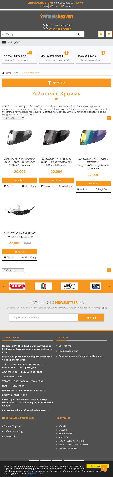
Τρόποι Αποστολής (12, 431)
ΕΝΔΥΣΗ (61, 429)
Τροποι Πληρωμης (12, 426)
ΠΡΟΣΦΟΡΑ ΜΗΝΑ (66, 448)
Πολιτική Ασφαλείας (67, 350)
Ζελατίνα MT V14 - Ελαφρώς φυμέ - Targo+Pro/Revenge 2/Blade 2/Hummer (19, 162)
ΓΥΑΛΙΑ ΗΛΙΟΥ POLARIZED (70, 441)
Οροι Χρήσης (63, 345)
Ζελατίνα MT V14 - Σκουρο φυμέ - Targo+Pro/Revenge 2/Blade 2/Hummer (56, 162)
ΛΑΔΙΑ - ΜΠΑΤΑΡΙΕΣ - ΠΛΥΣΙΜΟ (72, 444)
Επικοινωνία (67, 6)
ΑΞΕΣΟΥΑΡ (62, 437)
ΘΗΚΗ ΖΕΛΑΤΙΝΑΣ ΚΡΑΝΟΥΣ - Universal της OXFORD (20, 235)
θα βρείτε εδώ (35, 473)
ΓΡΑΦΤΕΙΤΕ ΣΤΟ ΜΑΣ (57, 302)
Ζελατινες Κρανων (31, 72)
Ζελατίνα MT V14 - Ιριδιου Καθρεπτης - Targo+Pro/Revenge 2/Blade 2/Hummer (93, 163)
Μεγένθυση (29, 186)
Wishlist (9, 186)
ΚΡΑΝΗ (17, 72)
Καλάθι (19, 180)
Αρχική (44, 6)
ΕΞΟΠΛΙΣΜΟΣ (64, 433)
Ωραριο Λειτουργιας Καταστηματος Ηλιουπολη (79, 356)
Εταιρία (54, 6)
